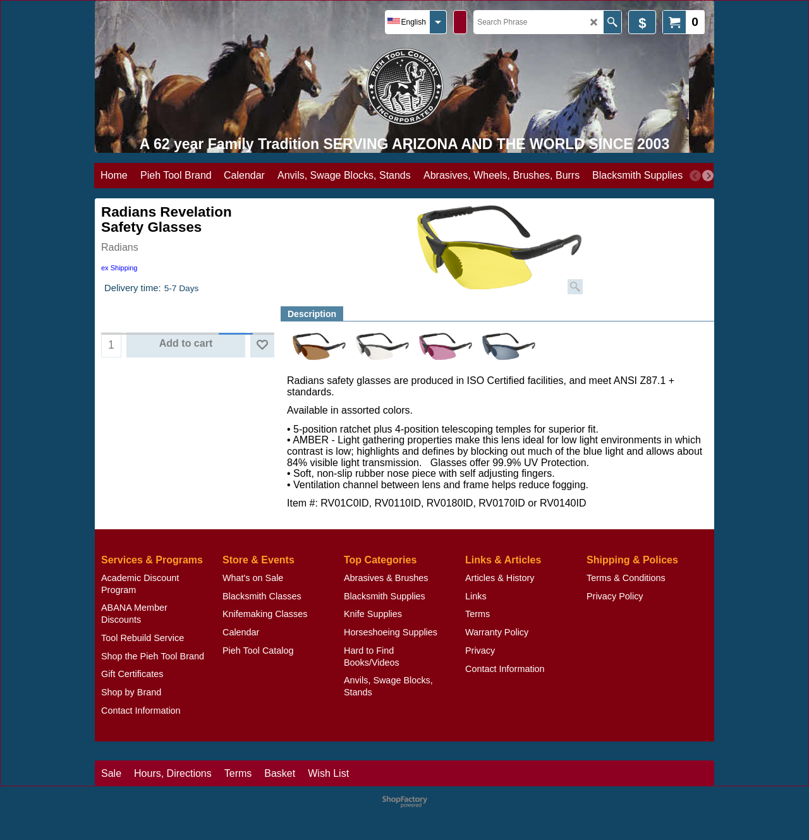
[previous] (695, 175)
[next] (708, 175)
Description (312, 314)
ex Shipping (119, 268)
